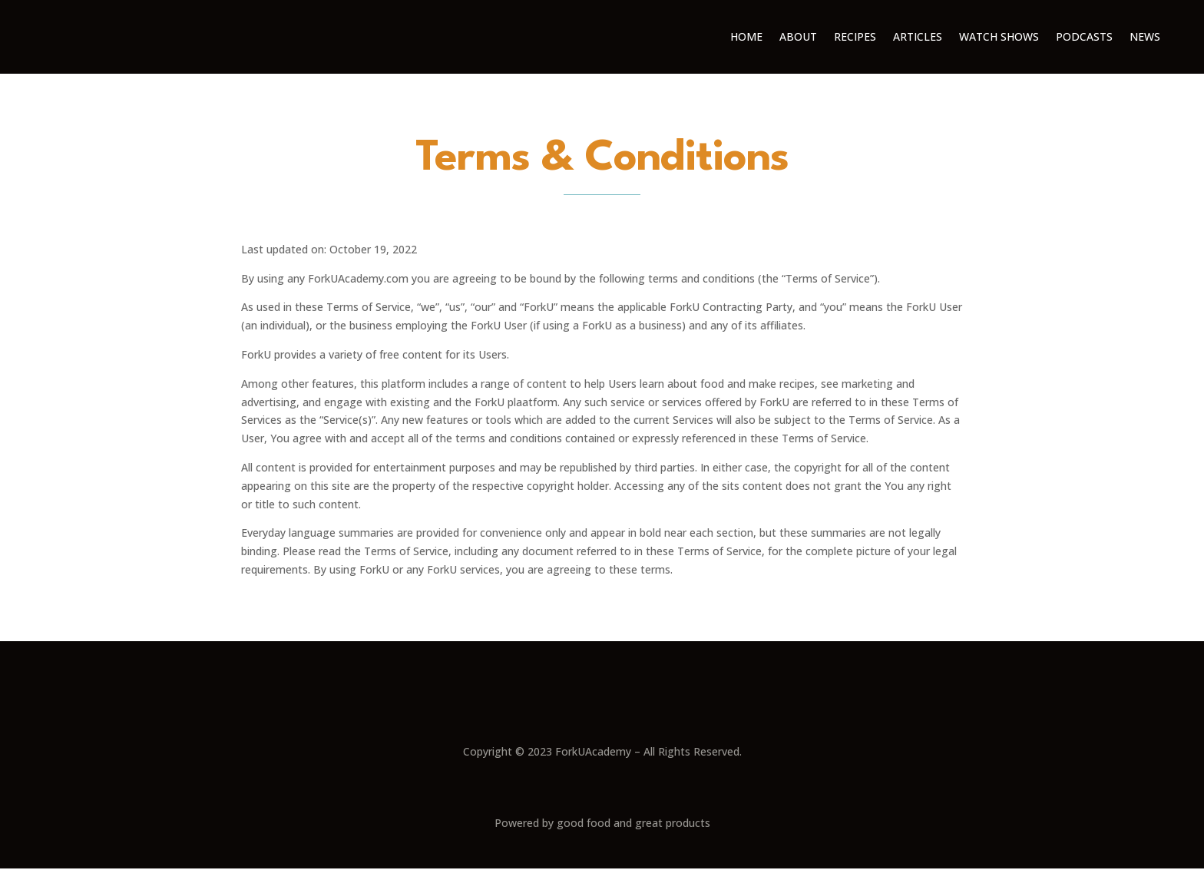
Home (746, 36)
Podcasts (1084, 36)
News (1145, 36)
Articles (917, 36)
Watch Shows (999, 36)
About (798, 36)
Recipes (855, 36)
